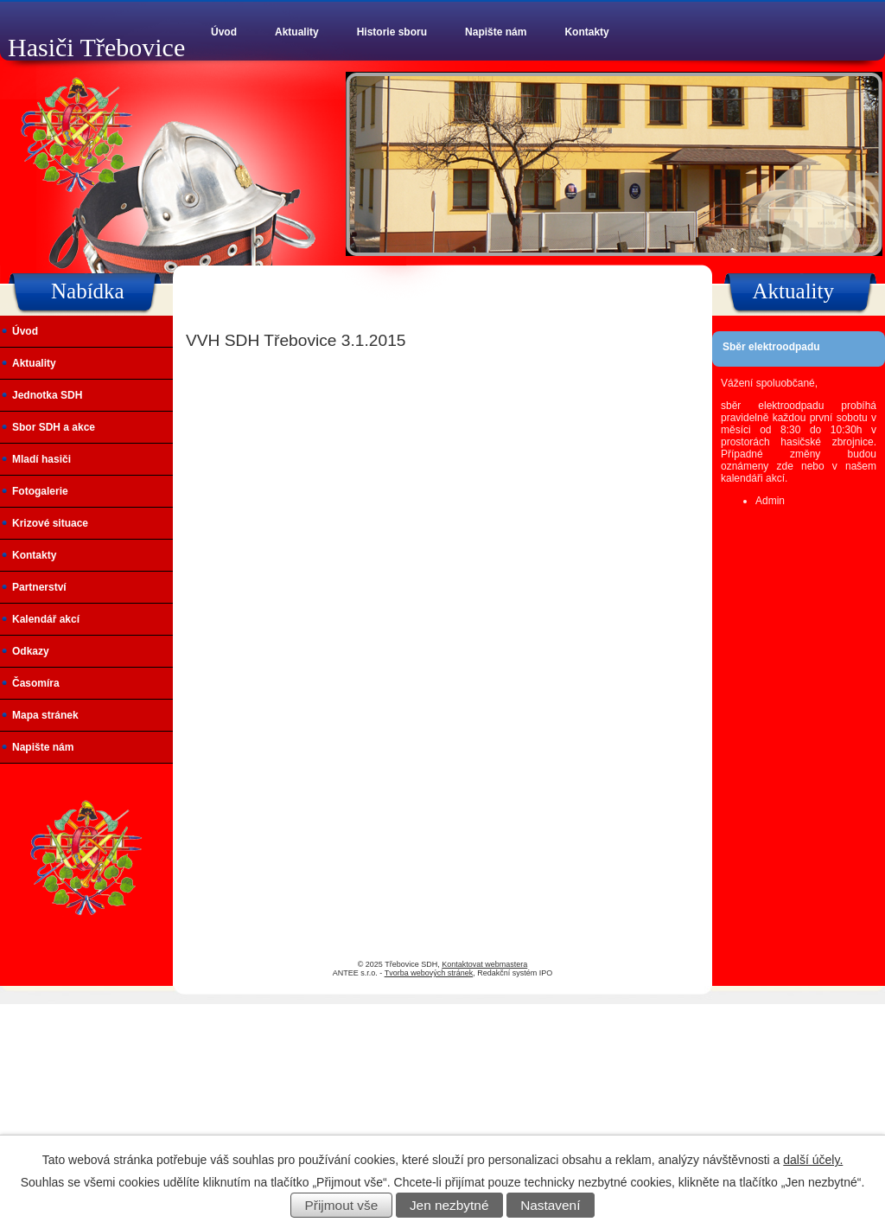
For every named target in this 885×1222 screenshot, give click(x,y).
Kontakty (586, 32)
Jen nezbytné (449, 1205)
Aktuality (297, 32)
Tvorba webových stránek (429, 973)
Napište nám (495, 32)
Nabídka (87, 291)
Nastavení (550, 1205)
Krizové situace (50, 523)
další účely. (813, 1160)
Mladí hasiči (41, 459)
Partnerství (39, 587)
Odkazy (30, 651)
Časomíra (36, 683)
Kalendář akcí (46, 619)
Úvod (224, 32)
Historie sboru (392, 32)
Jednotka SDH (47, 395)
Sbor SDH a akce (53, 427)
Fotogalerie (40, 491)
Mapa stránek (45, 715)
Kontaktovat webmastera (484, 964)
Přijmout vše (342, 1205)
